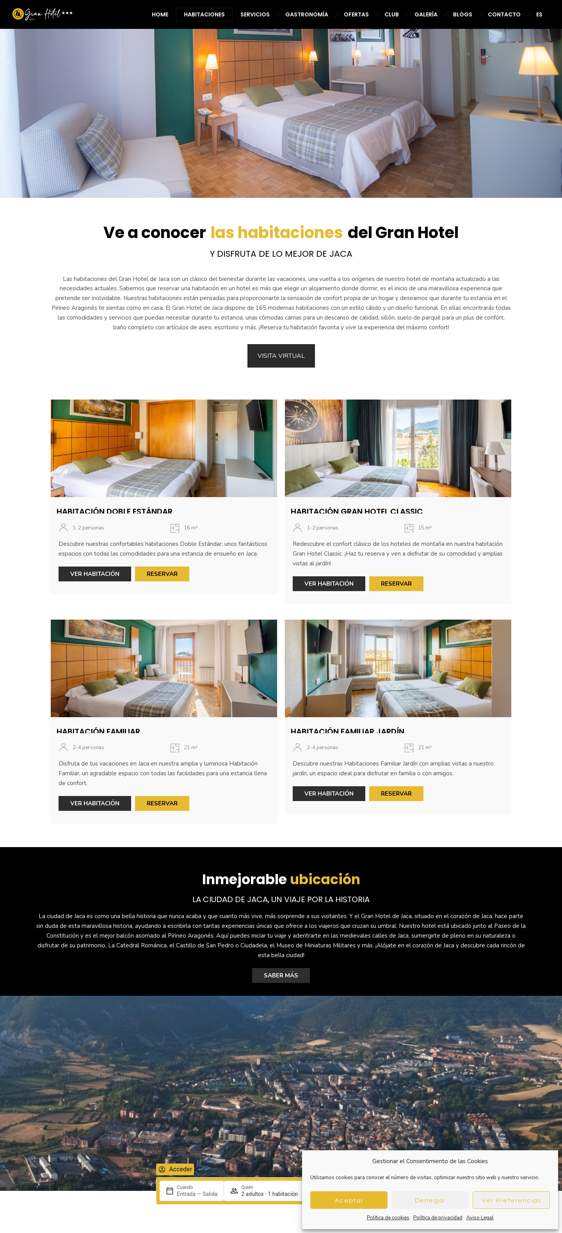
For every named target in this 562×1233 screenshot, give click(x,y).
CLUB (391, 14)
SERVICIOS (255, 14)
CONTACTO (504, 14)
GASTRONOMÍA (306, 14)
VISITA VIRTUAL (281, 350)
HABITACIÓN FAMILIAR (98, 725)
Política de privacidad (437, 1217)
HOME (160, 14)
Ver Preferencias (511, 1200)
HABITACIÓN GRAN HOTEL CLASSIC (357, 506)
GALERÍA (426, 14)
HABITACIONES (204, 14)
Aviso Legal (480, 1217)
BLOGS (462, 14)
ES (539, 14)
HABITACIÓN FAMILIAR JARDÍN (347, 725)
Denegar (430, 1200)
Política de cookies (388, 1217)
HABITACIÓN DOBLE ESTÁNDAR (115, 506)
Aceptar (349, 1200)
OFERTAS (356, 14)
